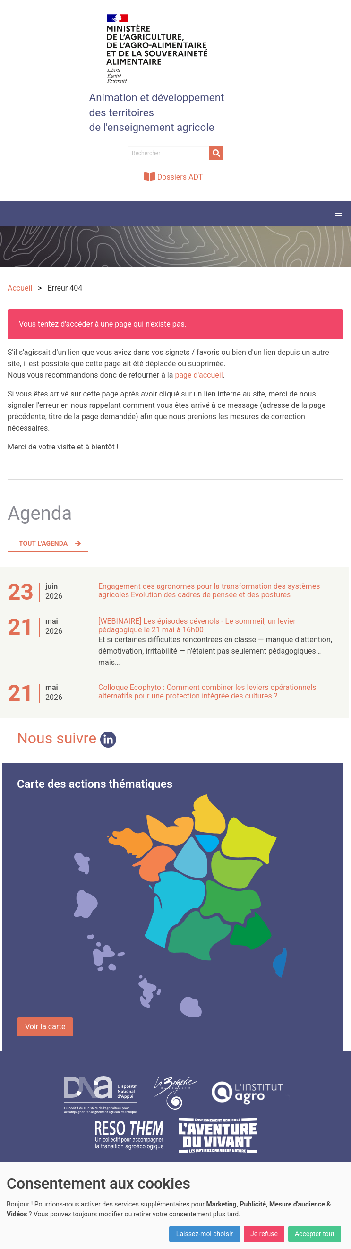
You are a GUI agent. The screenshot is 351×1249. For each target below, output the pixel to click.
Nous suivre (66, 738)
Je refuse (264, 1234)
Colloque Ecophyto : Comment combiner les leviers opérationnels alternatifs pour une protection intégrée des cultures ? (207, 691)
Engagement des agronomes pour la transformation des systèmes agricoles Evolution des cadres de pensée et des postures (209, 590)
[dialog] (175, 1205)
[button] (338, 213)
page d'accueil (199, 374)
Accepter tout (314, 1234)
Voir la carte (45, 1026)
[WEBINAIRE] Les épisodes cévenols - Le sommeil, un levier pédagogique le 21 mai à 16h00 (197, 625)
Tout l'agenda (43, 543)
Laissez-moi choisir (204, 1234)
